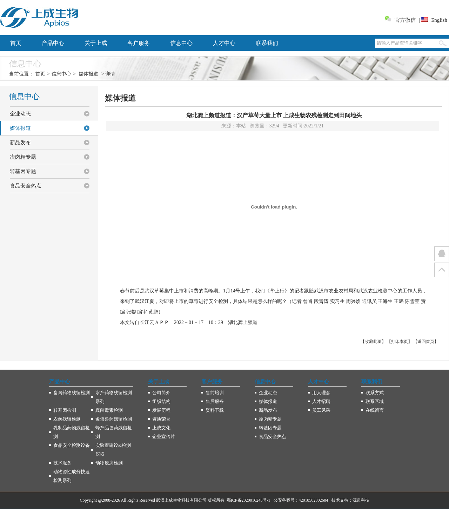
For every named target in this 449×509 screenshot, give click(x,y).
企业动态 (20, 114)
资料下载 (215, 410)
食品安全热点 (25, 186)
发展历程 (161, 410)
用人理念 (321, 392)
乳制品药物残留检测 (71, 432)
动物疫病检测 (109, 462)
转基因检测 (64, 410)
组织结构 (161, 401)
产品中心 (53, 43)
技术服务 (62, 462)
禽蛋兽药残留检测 (113, 419)
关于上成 (96, 43)
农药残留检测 (67, 419)
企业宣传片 (163, 436)
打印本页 (399, 341)
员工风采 (321, 410)
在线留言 (375, 410)
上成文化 (161, 427)
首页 (15, 43)
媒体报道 (88, 74)
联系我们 (267, 43)
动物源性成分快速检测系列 (71, 476)
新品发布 (20, 142)
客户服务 (138, 43)
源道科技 (361, 500)
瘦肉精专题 (23, 157)
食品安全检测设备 (71, 445)
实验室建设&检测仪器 (113, 450)
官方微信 (405, 20)
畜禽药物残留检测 (71, 392)
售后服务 (215, 401)
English (439, 20)
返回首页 (425, 341)
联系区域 (375, 401)
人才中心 (224, 43)
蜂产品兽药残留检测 (113, 432)
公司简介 (161, 392)
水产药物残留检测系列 (113, 397)
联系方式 (375, 392)
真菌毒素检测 (109, 410)
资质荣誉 (161, 419)
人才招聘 (321, 401)
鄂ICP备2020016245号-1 (248, 500)
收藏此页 (373, 341)
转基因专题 (23, 171)
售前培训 (215, 392)
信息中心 (181, 43)
